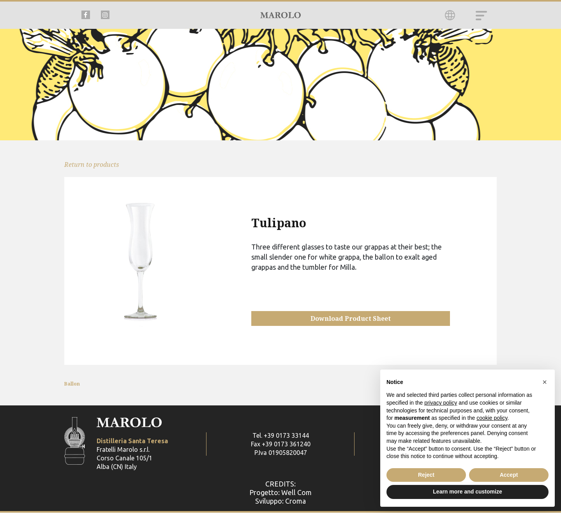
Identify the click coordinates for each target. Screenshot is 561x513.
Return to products (91, 164)
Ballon (72, 383)
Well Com (296, 493)
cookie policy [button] (491, 418)
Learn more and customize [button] (467, 491)
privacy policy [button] (440, 403)
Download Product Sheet (350, 318)
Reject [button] (426, 475)
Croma (295, 501)
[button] (544, 382)
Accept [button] (509, 475)
